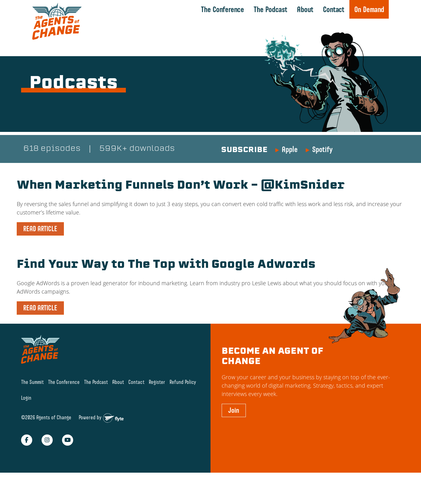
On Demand (369, 9)
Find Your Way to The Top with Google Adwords (166, 265)
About (305, 9)
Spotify (322, 149)
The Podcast (270, 9)
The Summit (32, 382)
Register (157, 382)
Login (26, 398)
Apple (290, 149)
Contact (333, 9)
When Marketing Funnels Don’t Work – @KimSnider (181, 185)
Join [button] (233, 410)
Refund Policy (183, 382)
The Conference (222, 9)
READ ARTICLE (40, 228)
